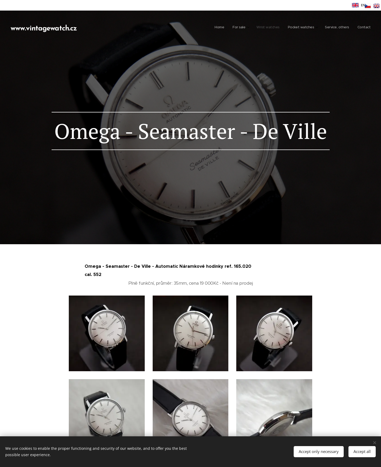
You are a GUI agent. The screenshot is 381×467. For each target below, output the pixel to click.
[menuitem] (324, 27)
